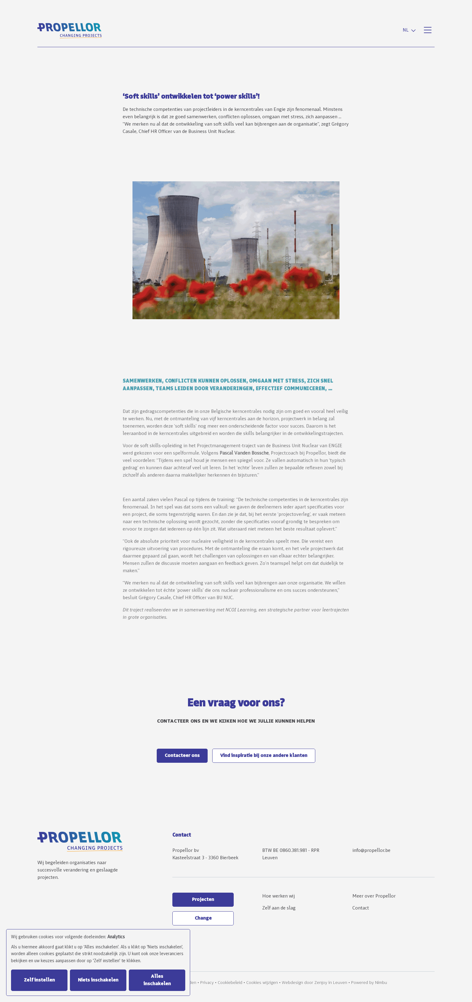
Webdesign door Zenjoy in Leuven (314, 983)
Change (203, 918)
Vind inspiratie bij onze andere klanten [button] (263, 755)
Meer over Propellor (374, 896)
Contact (360, 908)
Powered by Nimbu (369, 983)
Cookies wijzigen (262, 983)
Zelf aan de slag (279, 908)
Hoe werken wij (278, 896)
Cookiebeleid (230, 983)
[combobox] (410, 30)
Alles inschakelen (157, 980)
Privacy (207, 983)
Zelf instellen (39, 980)
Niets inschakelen (98, 980)
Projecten (203, 899)
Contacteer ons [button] (182, 755)
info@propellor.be (371, 850)
